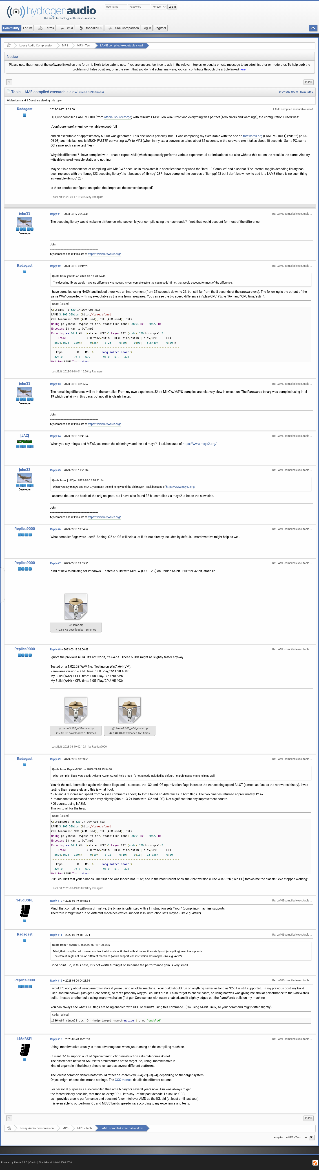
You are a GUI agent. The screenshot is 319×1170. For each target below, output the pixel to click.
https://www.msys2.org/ (200, 444)
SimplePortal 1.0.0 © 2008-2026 (55, 1162)
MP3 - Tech (84, 45)
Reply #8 (55, 649)
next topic (306, 91)
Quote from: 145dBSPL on (81, 945)
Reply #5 (55, 470)
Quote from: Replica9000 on (82, 769)
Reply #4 (55, 436)
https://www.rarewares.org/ (104, 254)
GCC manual (123, 1080)
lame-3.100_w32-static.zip (76, 728)
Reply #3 (55, 384)
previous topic (288, 91)
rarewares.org (252, 136)
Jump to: (278, 1137)
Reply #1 (55, 214)
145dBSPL (24, 900)
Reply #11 (56, 934)
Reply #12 (56, 980)
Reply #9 (55, 759)
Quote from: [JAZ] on (78, 480)
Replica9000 (24, 529)
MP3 (65, 45)
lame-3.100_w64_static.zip (130, 728)
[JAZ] (24, 435)
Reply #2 (55, 266)
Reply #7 (55, 563)
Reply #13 (56, 1039)
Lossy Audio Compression (36, 45)
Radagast (25, 109)
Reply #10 (56, 900)
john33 (24, 213)
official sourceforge (117, 117)
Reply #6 (55, 529)
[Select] (64, 304)
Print (308, 82)
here (242, 69)
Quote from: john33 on (79, 276)
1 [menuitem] (9, 82)
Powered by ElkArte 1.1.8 (14, 1162)
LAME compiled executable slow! (121, 45)
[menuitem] (308, 82)
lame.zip (76, 625)
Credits (33, 1162)
